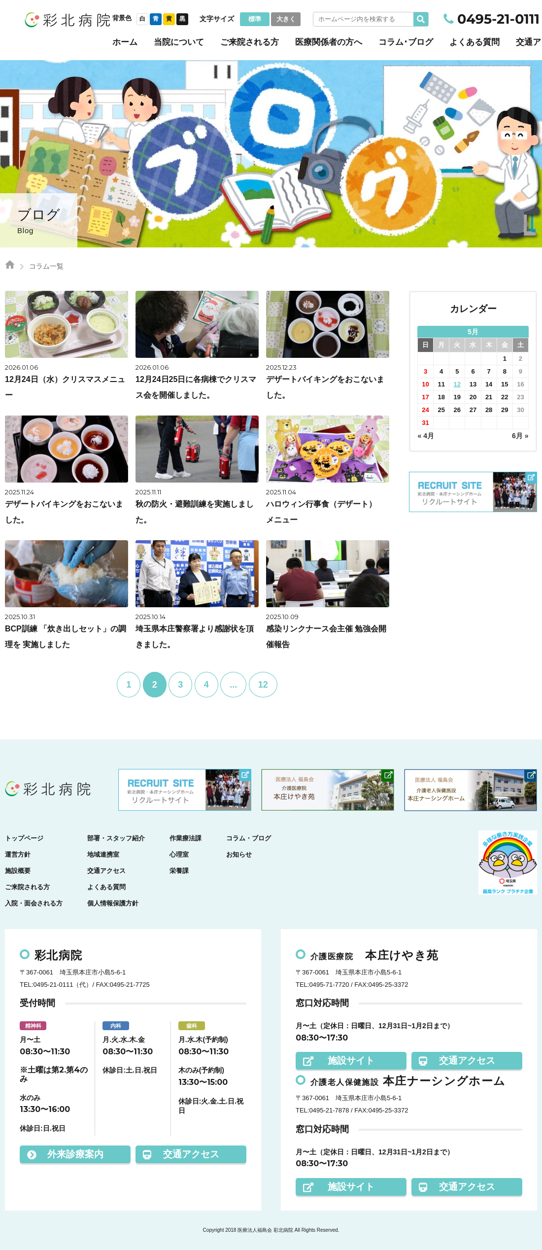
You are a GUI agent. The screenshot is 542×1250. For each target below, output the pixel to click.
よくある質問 (474, 42)
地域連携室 (103, 854)
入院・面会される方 (34, 903)
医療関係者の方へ (328, 42)
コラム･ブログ (405, 42)
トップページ (24, 838)
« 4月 (426, 436)
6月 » (520, 436)
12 (263, 685)
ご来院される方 (249, 42)
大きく (286, 19)
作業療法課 (185, 838)
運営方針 (18, 854)
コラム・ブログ (248, 838)
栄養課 (179, 870)
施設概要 (18, 870)
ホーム (124, 42)
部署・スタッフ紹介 (116, 838)
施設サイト (338, 1060)
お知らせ (239, 854)
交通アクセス (106, 870)
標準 (254, 19)
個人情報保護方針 (112, 903)
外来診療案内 (65, 1154)
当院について (179, 42)
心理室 (179, 854)
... (233, 685)
